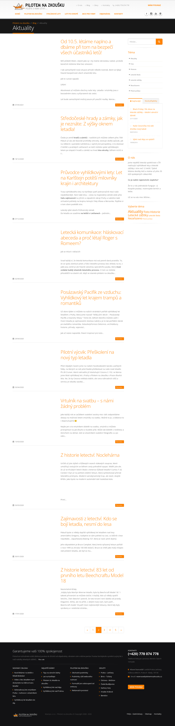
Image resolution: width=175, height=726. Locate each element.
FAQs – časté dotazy (135, 714)
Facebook (147, 14)
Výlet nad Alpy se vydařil (143, 139)
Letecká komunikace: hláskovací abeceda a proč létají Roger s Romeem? (92, 237)
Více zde (41, 659)
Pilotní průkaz (136, 91)
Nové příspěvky (151, 101)
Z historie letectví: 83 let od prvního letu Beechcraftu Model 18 (92, 575)
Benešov (104, 695)
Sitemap (148, 714)
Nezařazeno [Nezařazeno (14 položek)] (135, 218)
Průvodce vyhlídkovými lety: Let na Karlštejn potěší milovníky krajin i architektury (91, 178)
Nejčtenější (135, 101)
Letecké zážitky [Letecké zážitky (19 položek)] (138, 215)
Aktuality (134, 58)
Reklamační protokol (80, 690)
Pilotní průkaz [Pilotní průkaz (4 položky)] (147, 219)
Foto (132, 64)
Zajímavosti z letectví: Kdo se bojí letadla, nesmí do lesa (89, 521)
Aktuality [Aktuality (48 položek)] (135, 211)
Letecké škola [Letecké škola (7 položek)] (154, 215)
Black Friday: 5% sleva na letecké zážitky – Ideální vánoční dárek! (144, 112)
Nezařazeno (135, 85)
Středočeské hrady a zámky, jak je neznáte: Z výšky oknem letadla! (91, 123)
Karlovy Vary (106, 688)
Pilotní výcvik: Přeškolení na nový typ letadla (87, 355)
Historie (134, 69)
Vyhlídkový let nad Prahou (53, 691)
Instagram (151, 14)
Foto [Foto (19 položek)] (147, 212)
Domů (17, 14)
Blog (87, 5)
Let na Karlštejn (49, 676)
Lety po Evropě (71, 14)
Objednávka (105, 14)
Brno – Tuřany (106, 676)
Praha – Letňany (107, 673)
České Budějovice (107, 684)
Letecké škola (136, 75)
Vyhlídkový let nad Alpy (52, 687)
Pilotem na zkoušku (33, 14)
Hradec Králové (107, 692)
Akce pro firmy (88, 14)
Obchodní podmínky (80, 673)
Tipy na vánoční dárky (51, 673)
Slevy (95, 5)
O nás (79, 5)
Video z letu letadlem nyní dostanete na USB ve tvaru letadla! (23, 683)
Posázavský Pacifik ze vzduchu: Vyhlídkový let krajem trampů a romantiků (91, 297)
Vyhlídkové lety (53, 14)
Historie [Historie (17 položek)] (155, 212)
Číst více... (119, 105)
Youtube (156, 14)
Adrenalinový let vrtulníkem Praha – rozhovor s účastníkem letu (25, 693)
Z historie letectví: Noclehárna (90, 455)
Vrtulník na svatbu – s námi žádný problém (87, 403)
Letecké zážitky (136, 80)
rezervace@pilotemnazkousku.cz (149, 676)
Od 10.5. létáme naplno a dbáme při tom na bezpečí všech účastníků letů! (87, 47)
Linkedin (160, 14)
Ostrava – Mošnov (108, 680)
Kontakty (105, 5)
